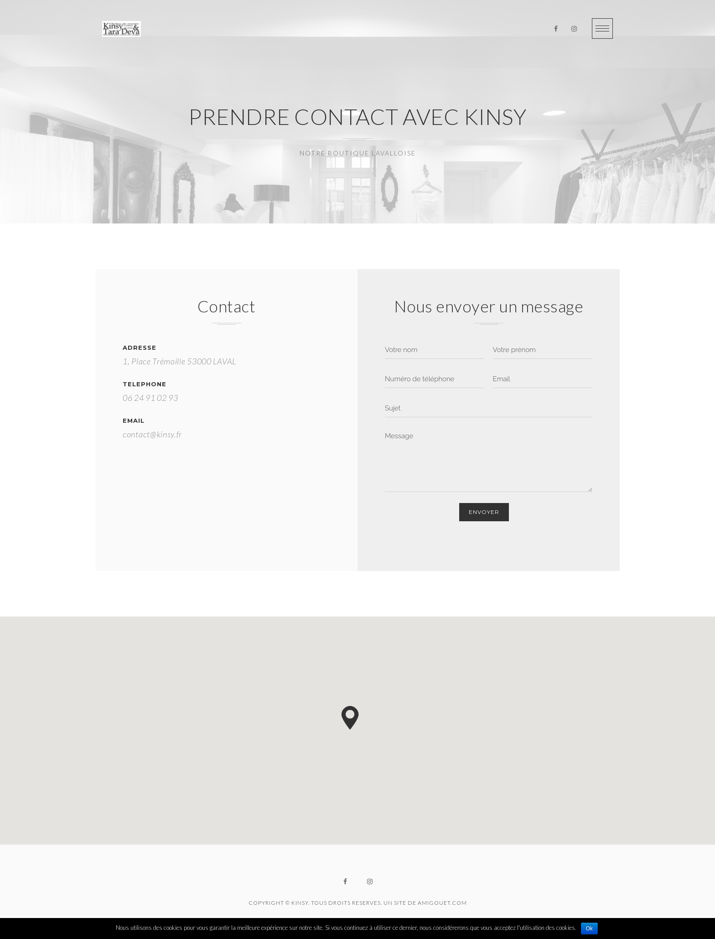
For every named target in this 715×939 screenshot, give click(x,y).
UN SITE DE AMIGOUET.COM (425, 902)
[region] (357, 731)
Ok (589, 928)
